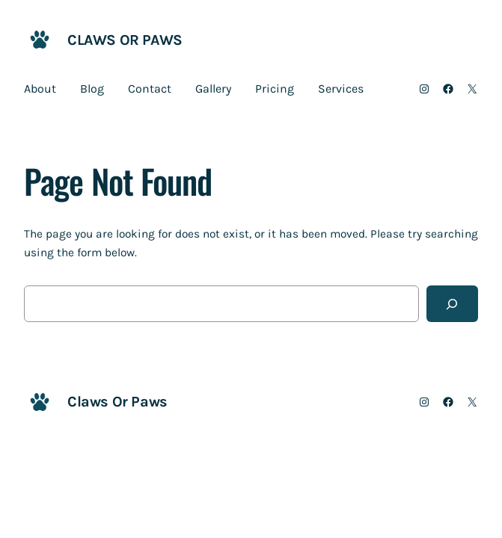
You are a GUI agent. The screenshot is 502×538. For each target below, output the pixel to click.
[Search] (452, 303)
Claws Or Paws (125, 40)
